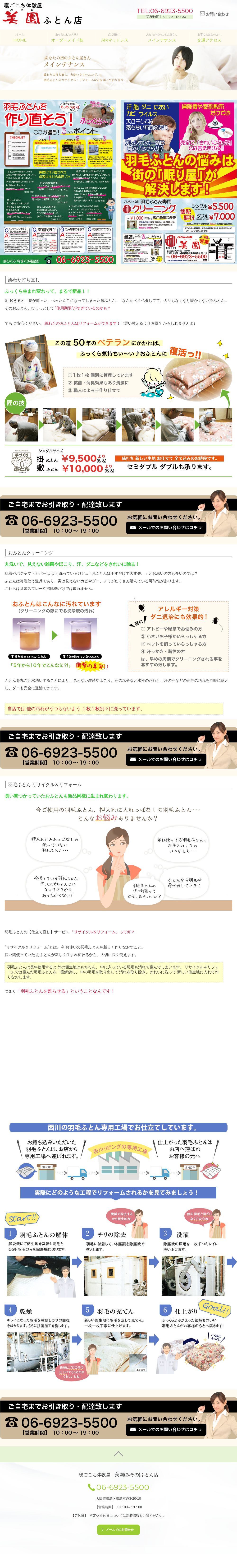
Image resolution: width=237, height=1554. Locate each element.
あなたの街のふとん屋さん (162, 37)
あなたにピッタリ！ (67, 37)
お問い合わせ (214, 13)
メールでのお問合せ (120, 1529)
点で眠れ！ (114, 37)
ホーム (20, 37)
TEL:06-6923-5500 (165, 11)
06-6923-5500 (122, 1487)
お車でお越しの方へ (209, 37)
